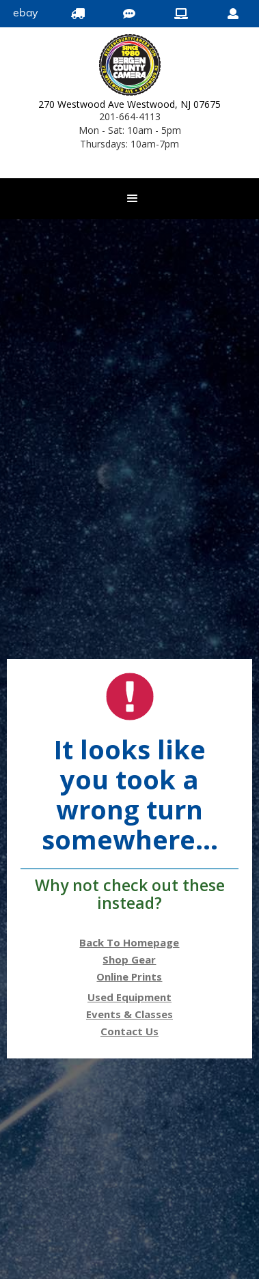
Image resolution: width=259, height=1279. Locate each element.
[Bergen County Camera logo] (129, 66)
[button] (132, 198)
